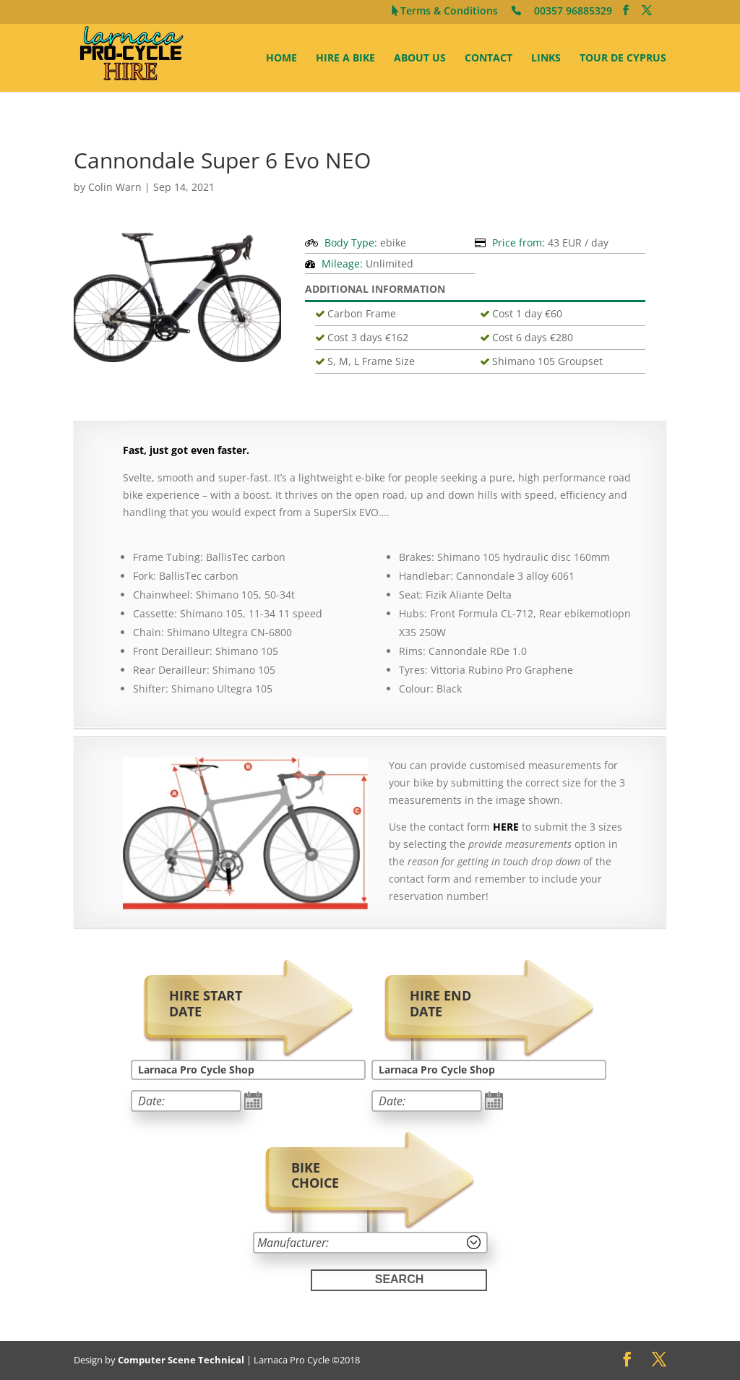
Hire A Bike (345, 58)
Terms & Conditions (449, 12)
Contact (488, 58)
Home (281, 58)
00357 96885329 (573, 12)
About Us (420, 58)
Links (546, 58)
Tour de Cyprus (623, 58)
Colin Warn (115, 187)
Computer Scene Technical (181, 1359)
